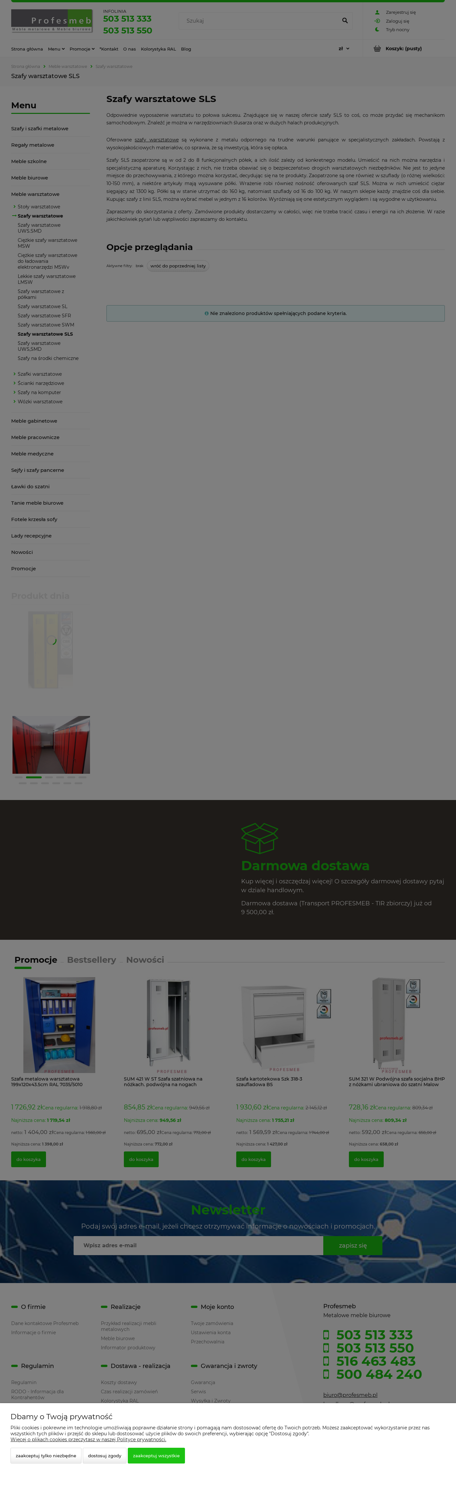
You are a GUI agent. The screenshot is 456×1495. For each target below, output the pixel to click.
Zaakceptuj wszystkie (156, 1455)
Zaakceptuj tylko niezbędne (46, 1455)
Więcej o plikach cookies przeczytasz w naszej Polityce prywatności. (88, 1439)
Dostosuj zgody (104, 1455)
